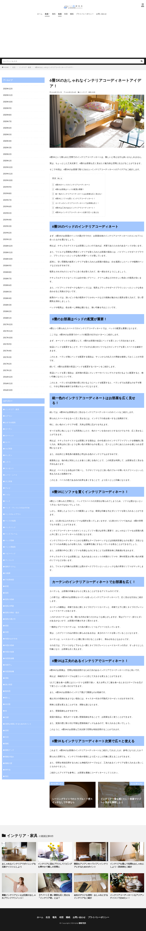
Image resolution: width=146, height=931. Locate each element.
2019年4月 (7, 218)
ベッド (7, 496)
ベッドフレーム (11, 529)
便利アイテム (10, 561)
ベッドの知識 (10, 516)
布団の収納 (9, 639)
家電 (7, 581)
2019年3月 (7, 225)
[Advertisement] (73, 34)
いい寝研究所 (80, 922)
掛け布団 (8, 678)
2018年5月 (7, 289)
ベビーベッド (10, 548)
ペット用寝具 (10, 542)
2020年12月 (8, 89)
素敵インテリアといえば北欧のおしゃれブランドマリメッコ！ (19, 895)
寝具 (54, 14)
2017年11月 (8, 328)
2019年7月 (7, 199)
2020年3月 (7, 147)
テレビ (7, 483)
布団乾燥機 (9, 652)
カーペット (9, 432)
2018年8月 (7, 270)
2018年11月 (8, 250)
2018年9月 (7, 263)
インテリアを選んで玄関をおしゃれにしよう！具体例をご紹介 (127, 864)
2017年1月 (7, 367)
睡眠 (72, 14)
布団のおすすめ (11, 632)
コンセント (9, 464)
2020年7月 (7, 121)
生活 (46, 14)
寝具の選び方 (10, 613)
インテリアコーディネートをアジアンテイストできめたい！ (127, 895)
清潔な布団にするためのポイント (18, 717)
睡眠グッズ (9, 742)
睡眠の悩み (9, 749)
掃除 (7, 671)
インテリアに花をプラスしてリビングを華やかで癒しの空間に (55, 864)
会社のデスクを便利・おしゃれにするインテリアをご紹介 (91, 895)
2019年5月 (7, 212)
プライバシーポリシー (85, 14)
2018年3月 (7, 302)
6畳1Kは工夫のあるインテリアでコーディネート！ (73, 207)
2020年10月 (8, 102)
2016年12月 (8, 374)
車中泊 (7, 762)
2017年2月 (7, 361)
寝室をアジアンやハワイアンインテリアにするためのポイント (91, 864)
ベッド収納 (9, 535)
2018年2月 (7, 309)
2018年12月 (8, 244)
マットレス (9, 555)
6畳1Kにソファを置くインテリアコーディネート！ (73, 198)
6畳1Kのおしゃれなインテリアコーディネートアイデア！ (54, 67)
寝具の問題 (9, 600)
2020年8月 (7, 114)
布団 (66, 14)
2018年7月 (7, 276)
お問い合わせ (101, 14)
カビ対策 (8, 445)
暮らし (7, 691)
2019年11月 (8, 173)
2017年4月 (7, 348)
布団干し (8, 658)
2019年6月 (7, 205)
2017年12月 (8, 322)
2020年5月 (7, 134)
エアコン (8, 412)
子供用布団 (9, 574)
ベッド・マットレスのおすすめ (17, 503)
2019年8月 (7, 192)
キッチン (8, 451)
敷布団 (7, 684)
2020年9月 (7, 108)
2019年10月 (8, 179)
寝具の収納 (9, 593)
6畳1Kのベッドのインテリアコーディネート (71, 184)
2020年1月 (7, 160)
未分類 (7, 697)
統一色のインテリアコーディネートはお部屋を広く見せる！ (77, 193)
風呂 (7, 768)
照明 (7, 723)
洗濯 (7, 710)
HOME (6, 67)
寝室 (7, 619)
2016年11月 (8, 380)
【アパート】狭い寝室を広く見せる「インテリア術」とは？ (55, 895)
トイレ (7, 490)
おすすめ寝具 (10, 419)
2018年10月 (8, 257)
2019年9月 (7, 186)
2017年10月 (8, 335)
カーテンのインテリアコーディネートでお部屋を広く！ (75, 202)
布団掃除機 (9, 665)
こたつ (7, 457)
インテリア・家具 (25, 67)
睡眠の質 (8, 755)
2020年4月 (7, 140)
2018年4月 (7, 296)
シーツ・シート (11, 470)
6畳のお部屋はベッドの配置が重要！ (68, 188)
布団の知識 (9, 645)
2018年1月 (7, 315)
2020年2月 (7, 153)
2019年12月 (8, 166)
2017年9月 (7, 341)
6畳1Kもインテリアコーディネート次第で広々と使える (75, 211)
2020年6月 (7, 127)
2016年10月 (8, 386)
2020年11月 (8, 95)
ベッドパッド (10, 522)
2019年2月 (7, 231)
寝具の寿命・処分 (12, 606)
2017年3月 (7, 354)
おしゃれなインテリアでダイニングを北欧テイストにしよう (19, 864)
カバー (7, 438)
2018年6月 (7, 283)
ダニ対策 (8, 477)
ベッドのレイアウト (13, 509)
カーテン (8, 425)
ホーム (39, 14)
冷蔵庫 (7, 568)
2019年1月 (7, 238)
